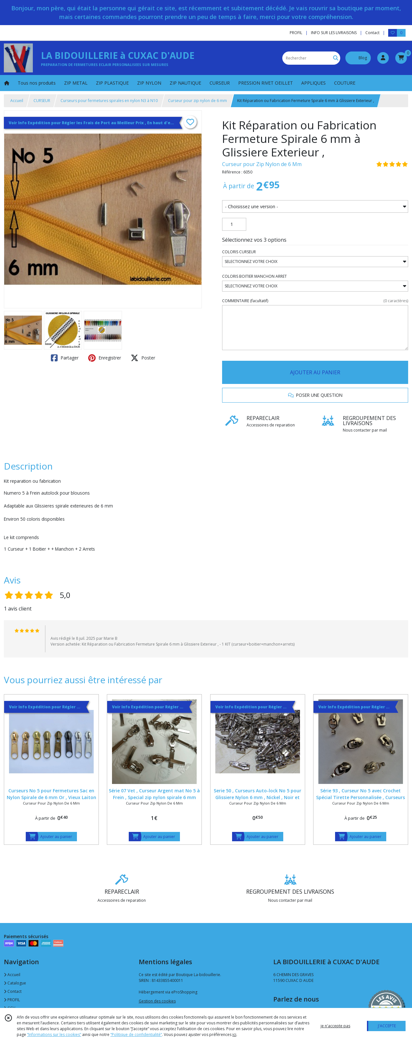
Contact (372, 32)
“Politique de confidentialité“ (136, 1034)
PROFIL (12, 999)
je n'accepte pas (335, 1026)
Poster (143, 358)
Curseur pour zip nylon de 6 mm (197, 100)
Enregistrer (104, 358)
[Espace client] (383, 58)
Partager (65, 358)
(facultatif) (315, 301)
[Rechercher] (336, 58)
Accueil (16, 100)
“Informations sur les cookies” (54, 1034)
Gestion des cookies (157, 1001)
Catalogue (15, 983)
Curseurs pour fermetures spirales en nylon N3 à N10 (109, 100)
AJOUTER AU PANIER (315, 372)
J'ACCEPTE (387, 1026)
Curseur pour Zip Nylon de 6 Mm (262, 164)
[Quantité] (234, 224)
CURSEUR (41, 100)
